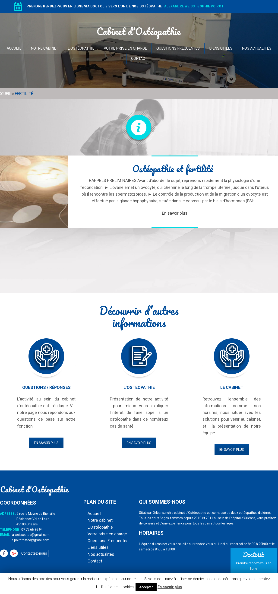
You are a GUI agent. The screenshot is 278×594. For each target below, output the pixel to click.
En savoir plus (174, 213)
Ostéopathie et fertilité (173, 168)
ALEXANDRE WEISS (179, 6)
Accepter (146, 587)
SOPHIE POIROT (210, 6)
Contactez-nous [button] (34, 553)
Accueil (14, 48)
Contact (139, 58)
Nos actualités (256, 48)
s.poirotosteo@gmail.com (30, 540)
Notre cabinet (44, 48)
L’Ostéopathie (81, 48)
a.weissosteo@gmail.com (31, 535)
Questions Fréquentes (178, 48)
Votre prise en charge (125, 48)
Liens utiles (220, 48)
